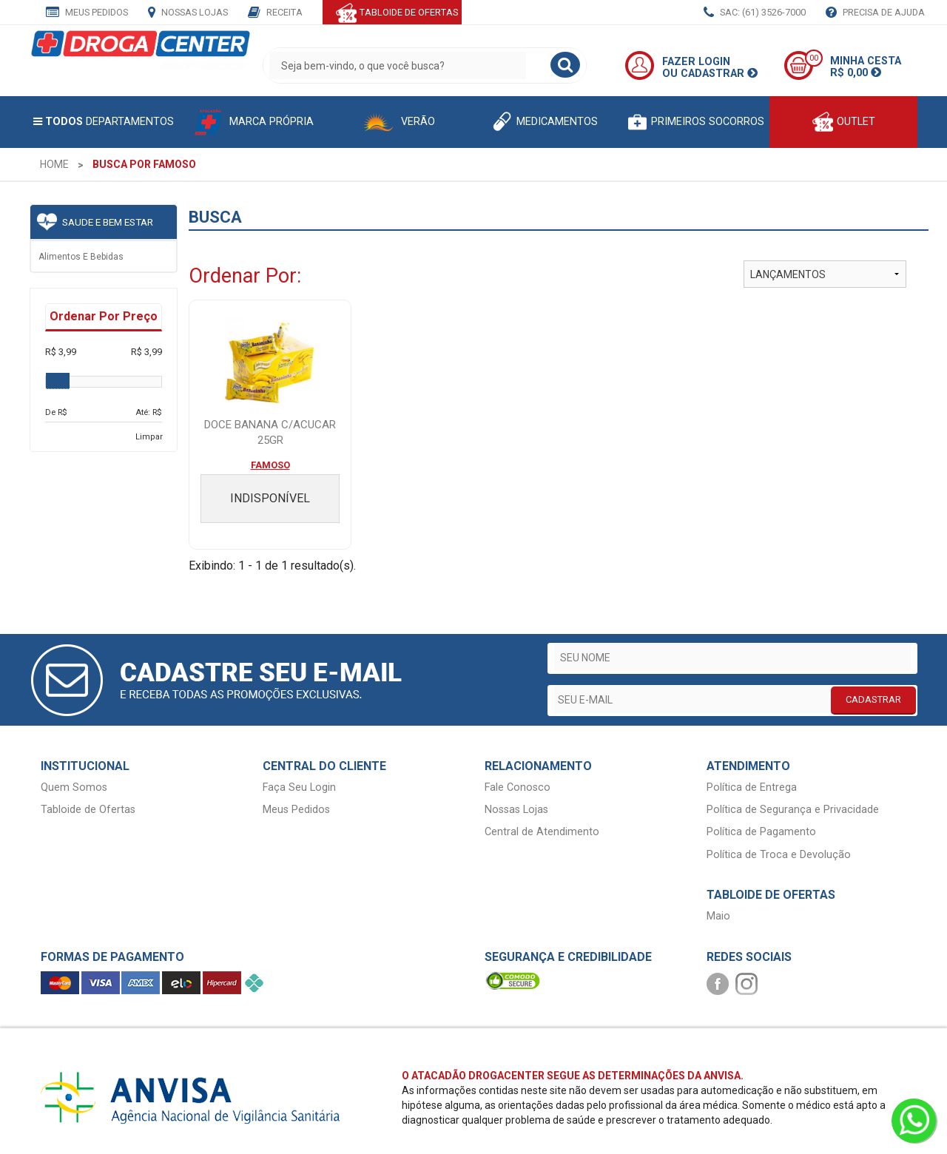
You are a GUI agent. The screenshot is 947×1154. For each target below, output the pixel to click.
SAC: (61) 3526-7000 (755, 13)
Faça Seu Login (299, 787)
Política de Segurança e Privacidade (793, 809)
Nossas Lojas (188, 13)
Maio (718, 916)
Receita (275, 13)
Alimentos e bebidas (81, 257)
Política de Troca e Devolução (779, 854)
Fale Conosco (517, 787)
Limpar (149, 437)
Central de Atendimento (542, 832)
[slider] (58, 381)
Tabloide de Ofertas (88, 809)
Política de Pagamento (761, 832)
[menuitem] (54, 164)
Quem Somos (74, 787)
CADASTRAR (873, 699)
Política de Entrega (752, 787)
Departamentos (103, 121)
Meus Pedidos (87, 13)
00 (813, 58)
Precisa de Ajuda (875, 13)
